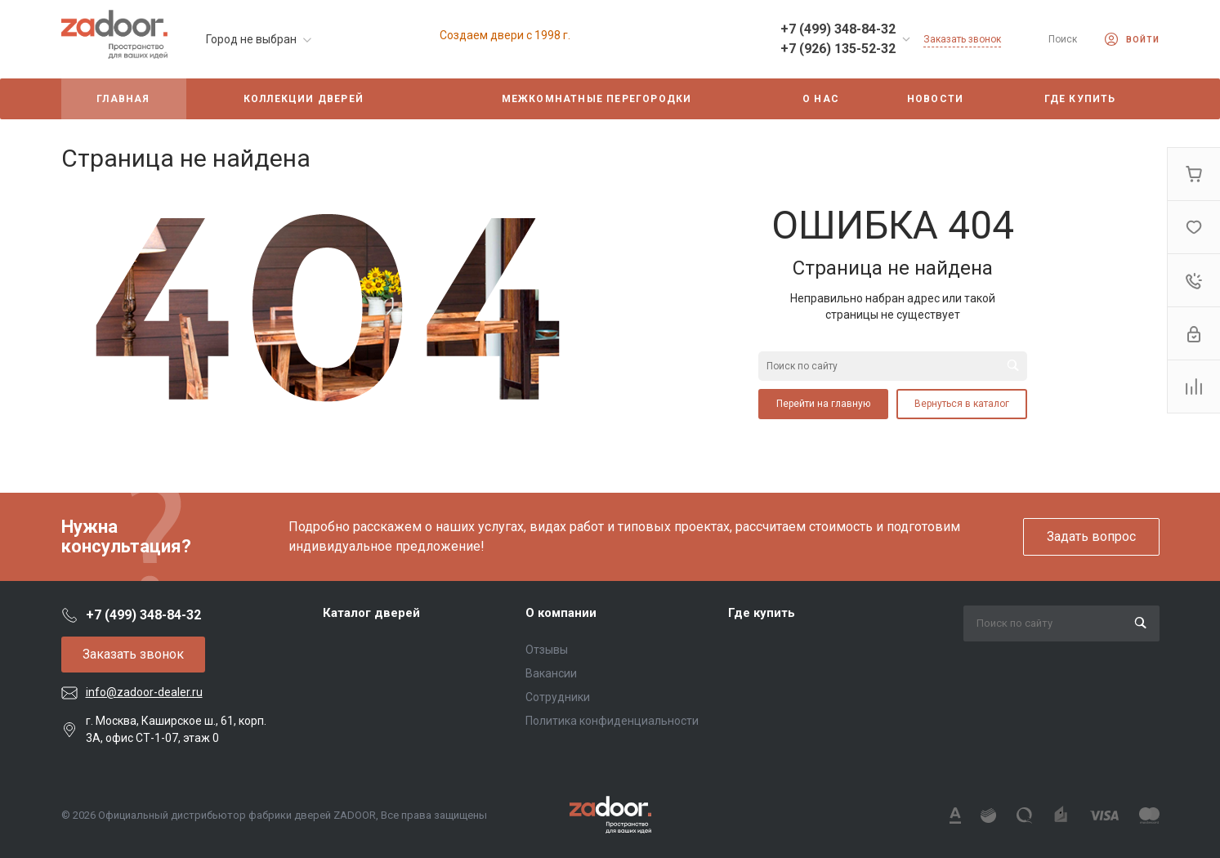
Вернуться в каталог (961, 403)
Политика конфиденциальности (612, 720)
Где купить (761, 613)
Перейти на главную (823, 403)
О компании (561, 613)
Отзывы (546, 649)
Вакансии (551, 673)
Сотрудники (557, 697)
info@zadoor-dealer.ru (144, 692)
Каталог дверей (371, 613)
